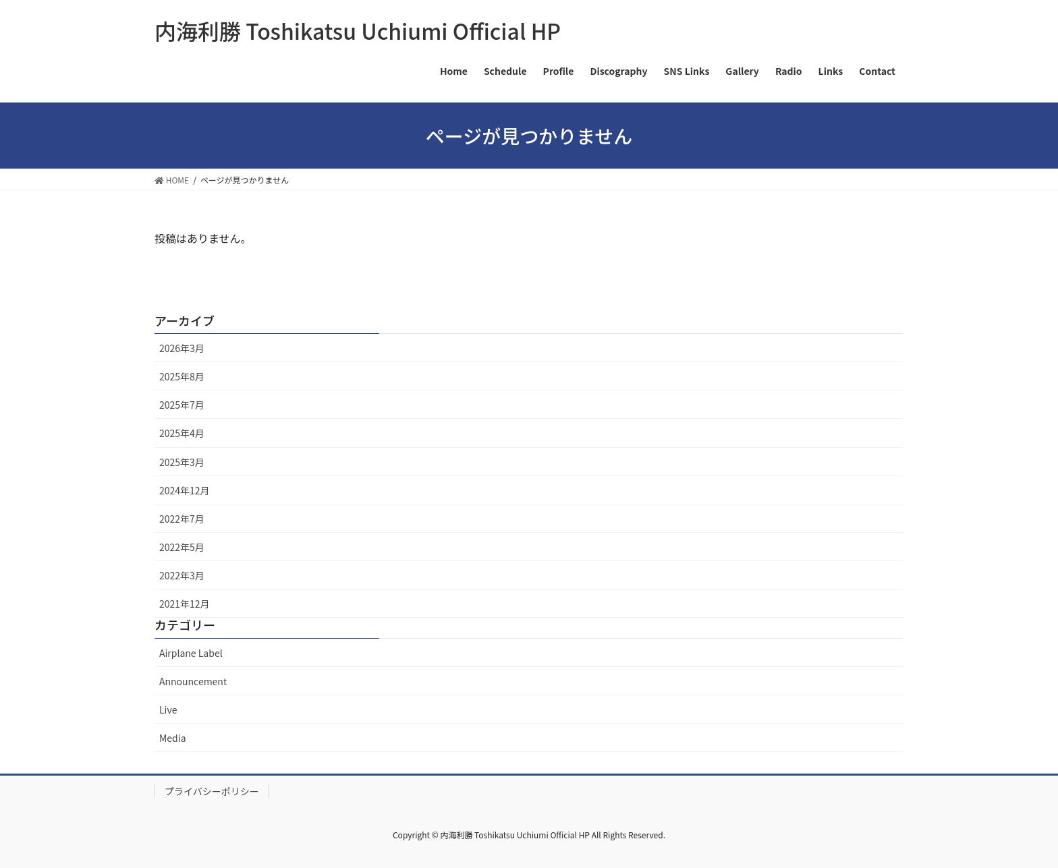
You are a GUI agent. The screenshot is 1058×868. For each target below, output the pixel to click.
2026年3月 (181, 348)
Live (168, 709)
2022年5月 (181, 547)
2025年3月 (181, 462)
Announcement (193, 681)
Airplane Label (191, 653)
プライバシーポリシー (212, 791)
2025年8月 (181, 376)
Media (172, 738)
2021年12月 (184, 603)
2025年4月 (181, 433)
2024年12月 (184, 490)
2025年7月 (181, 404)
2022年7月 (181, 518)
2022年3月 (181, 575)
